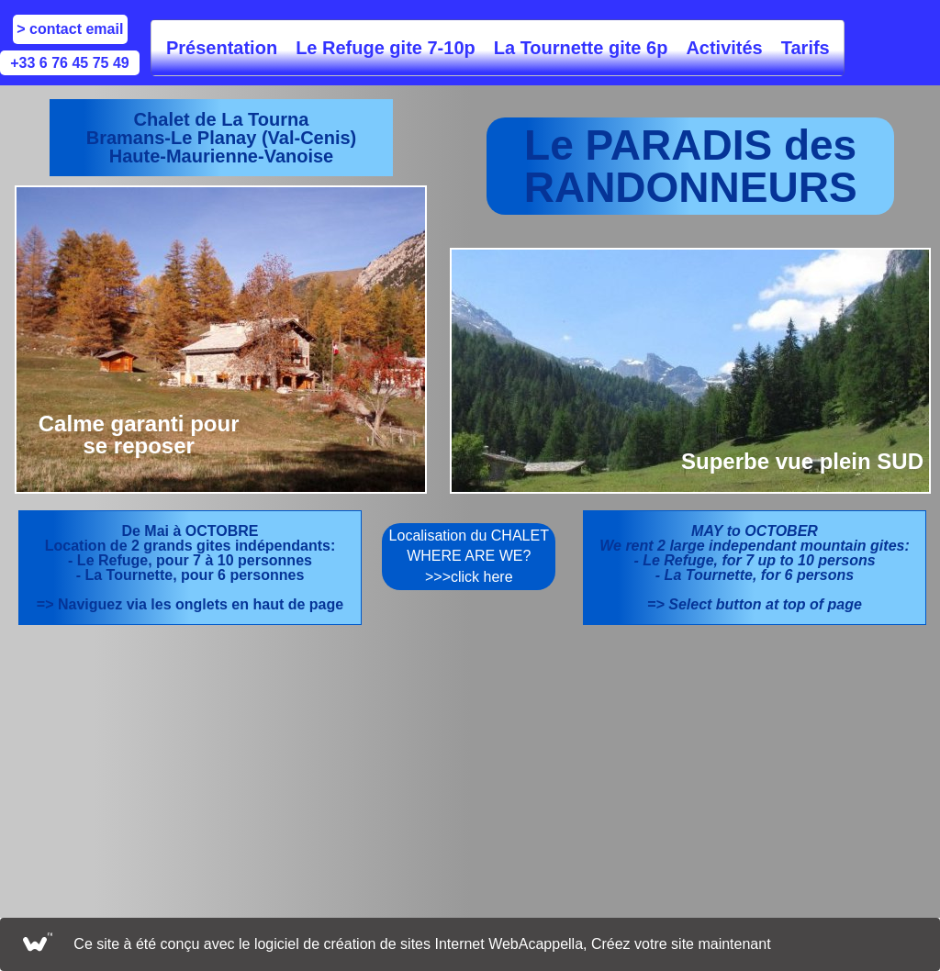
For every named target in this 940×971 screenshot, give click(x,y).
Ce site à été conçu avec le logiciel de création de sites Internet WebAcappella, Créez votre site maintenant (421, 944)
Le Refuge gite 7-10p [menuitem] (386, 48)
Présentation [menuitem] (221, 48)
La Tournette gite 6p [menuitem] (581, 48)
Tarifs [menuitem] (805, 48)
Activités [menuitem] (724, 48)
